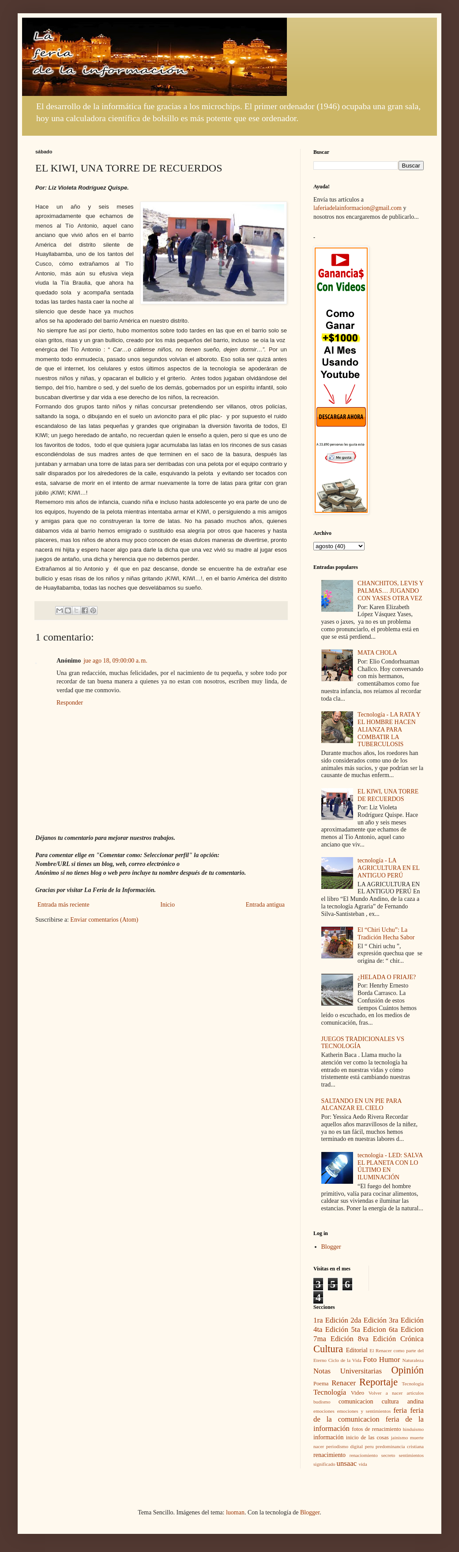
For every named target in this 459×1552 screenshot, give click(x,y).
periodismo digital (344, 1446)
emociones (324, 1411)
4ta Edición (330, 1329)
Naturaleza (413, 1360)
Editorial (357, 1350)
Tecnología (329, 1392)
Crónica (412, 1339)
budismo (322, 1401)
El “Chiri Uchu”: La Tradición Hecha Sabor (385, 934)
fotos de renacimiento (376, 1429)
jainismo (399, 1437)
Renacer (343, 1383)
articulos (415, 1393)
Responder (69, 702)
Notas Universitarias (347, 1371)
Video (357, 1393)
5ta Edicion (368, 1329)
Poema (320, 1383)
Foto (370, 1359)
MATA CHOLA (377, 652)
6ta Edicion (406, 1329)
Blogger (331, 1246)
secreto (388, 1455)
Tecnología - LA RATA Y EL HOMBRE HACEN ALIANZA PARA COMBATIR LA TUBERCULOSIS (388, 729)
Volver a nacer (386, 1393)
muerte (417, 1437)
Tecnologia (413, 1383)
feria (400, 1410)
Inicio (167, 904)
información (328, 1437)
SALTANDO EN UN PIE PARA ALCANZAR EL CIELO (361, 1105)
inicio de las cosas (367, 1437)
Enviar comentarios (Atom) (104, 919)
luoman (235, 1512)
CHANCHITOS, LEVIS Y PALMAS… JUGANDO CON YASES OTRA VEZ (390, 591)
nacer (318, 1446)
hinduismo (413, 1429)
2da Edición (368, 1320)
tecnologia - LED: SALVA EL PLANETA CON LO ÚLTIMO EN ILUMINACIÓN (389, 1166)
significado (324, 1464)
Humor (389, 1359)
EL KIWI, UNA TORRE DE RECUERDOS (387, 795)
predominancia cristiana (400, 1446)
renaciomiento (364, 1455)
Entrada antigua (265, 904)
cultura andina (403, 1401)
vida (362, 1464)
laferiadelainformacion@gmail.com (357, 208)
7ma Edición (333, 1339)
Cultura (328, 1348)
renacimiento (329, 1455)
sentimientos (411, 1455)
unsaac (347, 1463)
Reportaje (378, 1382)
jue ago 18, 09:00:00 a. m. (115, 660)
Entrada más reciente (63, 904)
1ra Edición (330, 1320)
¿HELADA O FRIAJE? (386, 977)
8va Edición (377, 1339)
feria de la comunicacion (368, 1415)
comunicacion (356, 1401)
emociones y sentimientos (364, 1411)
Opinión (407, 1370)
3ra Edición (406, 1320)
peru (369, 1446)
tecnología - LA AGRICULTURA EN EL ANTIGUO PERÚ (388, 868)
